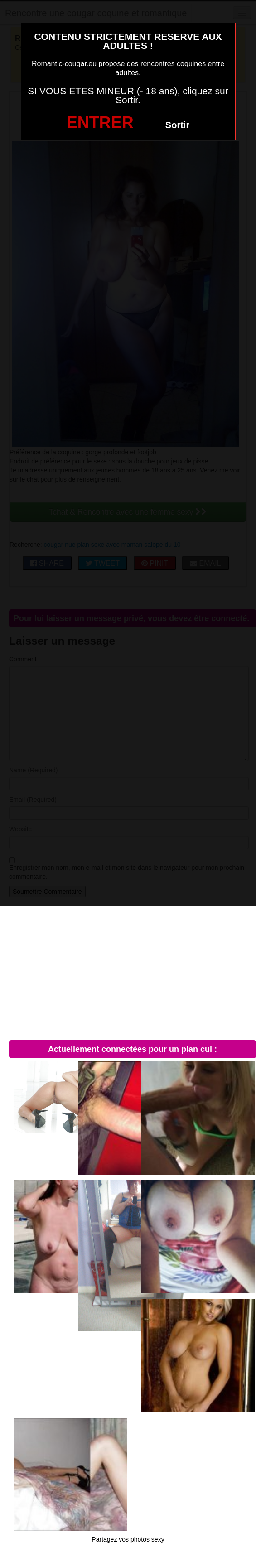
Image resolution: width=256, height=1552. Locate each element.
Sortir (177, 125)
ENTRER (100, 122)
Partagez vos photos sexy (128, 1539)
